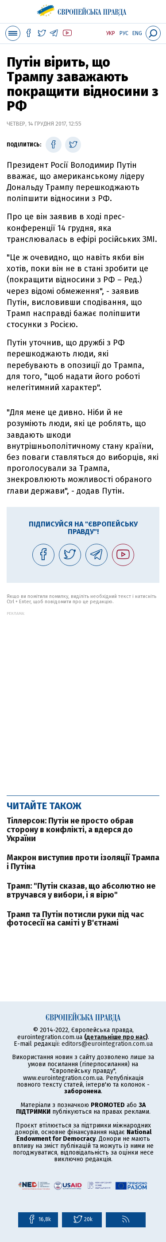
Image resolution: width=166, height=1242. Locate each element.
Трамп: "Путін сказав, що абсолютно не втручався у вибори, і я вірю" (81, 890)
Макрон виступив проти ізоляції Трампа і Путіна (83, 862)
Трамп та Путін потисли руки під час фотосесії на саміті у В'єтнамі (75, 919)
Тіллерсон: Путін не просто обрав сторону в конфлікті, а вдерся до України (70, 829)
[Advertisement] (83, 699)
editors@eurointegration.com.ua (107, 1044)
